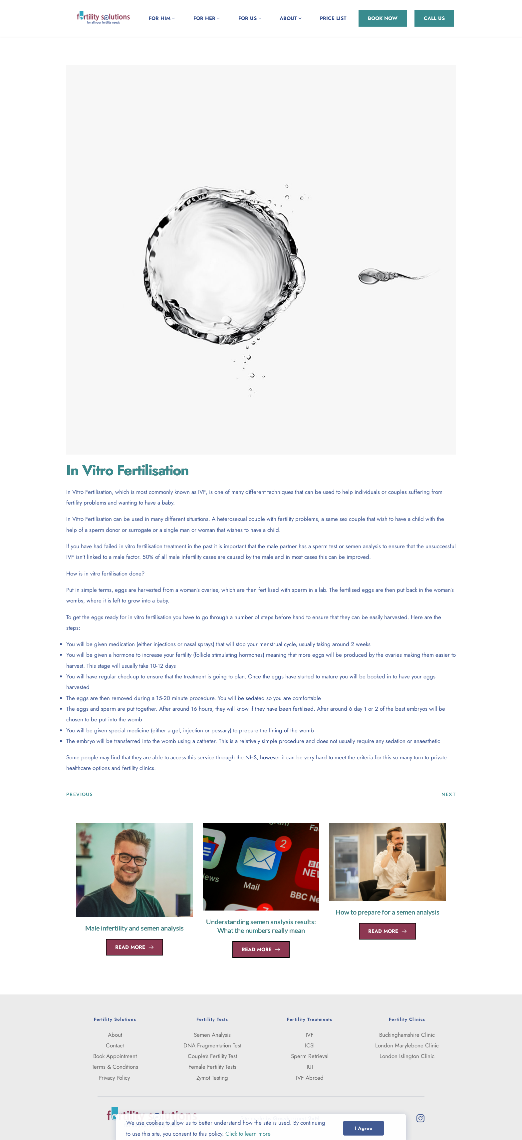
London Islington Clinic (407, 1056)
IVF (202, 492)
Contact (115, 1045)
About (115, 1035)
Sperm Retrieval (310, 1056)
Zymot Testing (212, 1078)
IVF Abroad (310, 1078)
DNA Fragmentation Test (212, 1045)
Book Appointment (115, 1056)
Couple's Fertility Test (212, 1056)
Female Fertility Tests (212, 1067)
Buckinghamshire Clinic (407, 1035)
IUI (310, 1067)
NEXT (448, 794)
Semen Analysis (212, 1035)
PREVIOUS (79, 794)
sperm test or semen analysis (347, 546)
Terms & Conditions (115, 1067)
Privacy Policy (115, 1078)
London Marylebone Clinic (407, 1045)
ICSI (310, 1045)
